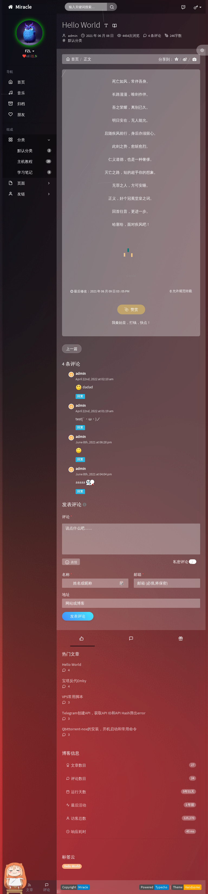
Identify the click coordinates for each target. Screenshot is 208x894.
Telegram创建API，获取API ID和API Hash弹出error (103, 713)
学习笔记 (34, 172)
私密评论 (180, 561)
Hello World (71, 664)
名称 (67, 574)
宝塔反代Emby (74, 680)
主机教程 (34, 161)
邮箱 (139, 574)
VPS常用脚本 (72, 696)
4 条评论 (154, 35)
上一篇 (71, 348)
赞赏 (131, 309)
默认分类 (34, 150)
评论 (67, 516)
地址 (66, 594)
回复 (80, 396)
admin (72, 35)
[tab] (81, 638)
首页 (72, 59)
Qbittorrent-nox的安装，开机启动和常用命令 (99, 729)
